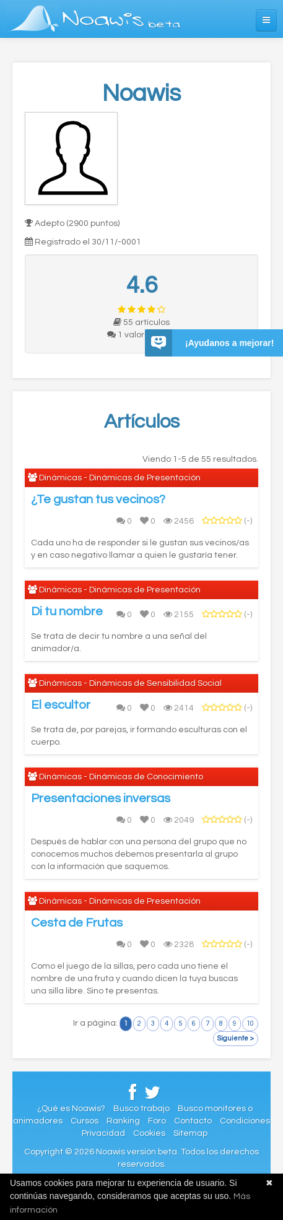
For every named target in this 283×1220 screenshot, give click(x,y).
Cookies (149, 1133)
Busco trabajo (141, 1108)
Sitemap (190, 1133)
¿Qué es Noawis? (71, 1108)
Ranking (123, 1121)
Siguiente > (235, 1038)
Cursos (84, 1121)
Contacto (193, 1121)
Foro (157, 1121)
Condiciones (245, 1121)
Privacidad (103, 1133)
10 (250, 1023)
